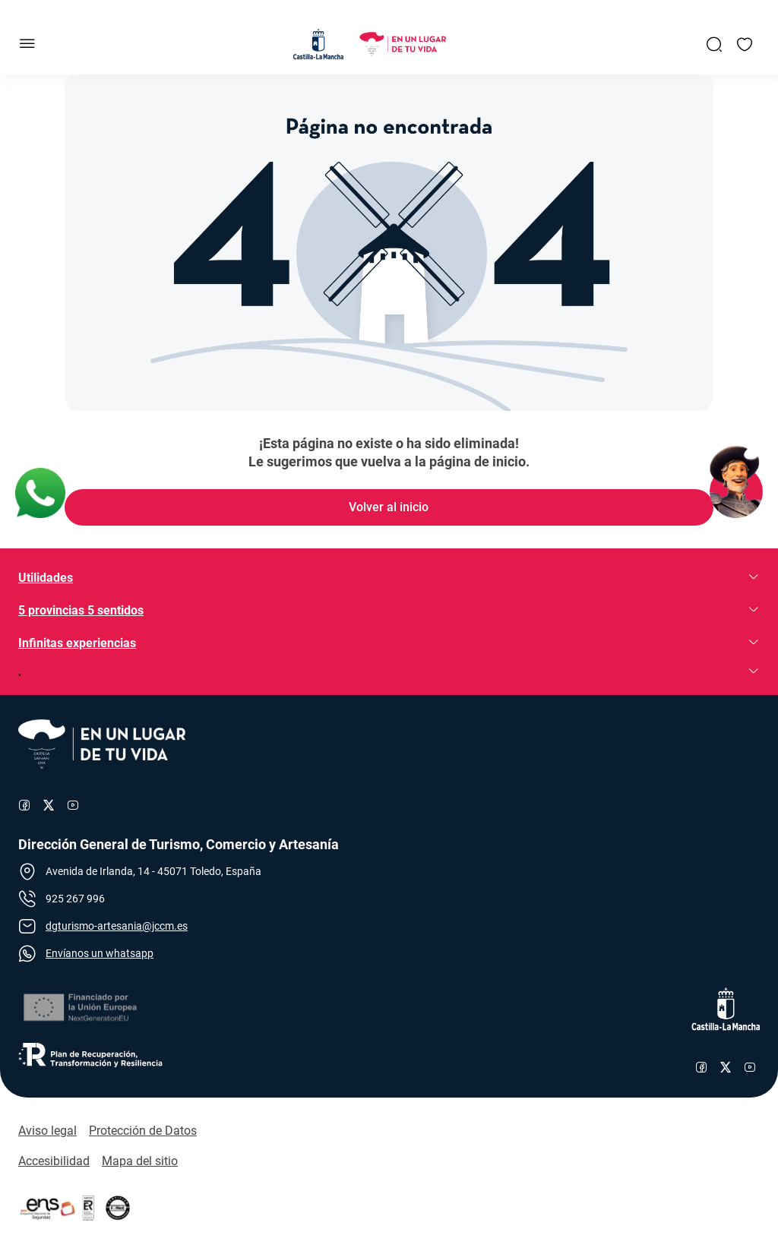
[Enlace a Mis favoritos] (744, 44)
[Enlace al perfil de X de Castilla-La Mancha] (725, 1067)
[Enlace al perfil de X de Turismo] (49, 805)
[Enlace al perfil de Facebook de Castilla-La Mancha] (701, 1067)
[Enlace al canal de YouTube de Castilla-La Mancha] (750, 1067)
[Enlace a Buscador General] (714, 44)
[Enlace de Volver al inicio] (389, 507)
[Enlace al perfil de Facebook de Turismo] (24, 805)
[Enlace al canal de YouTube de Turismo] (73, 805)
